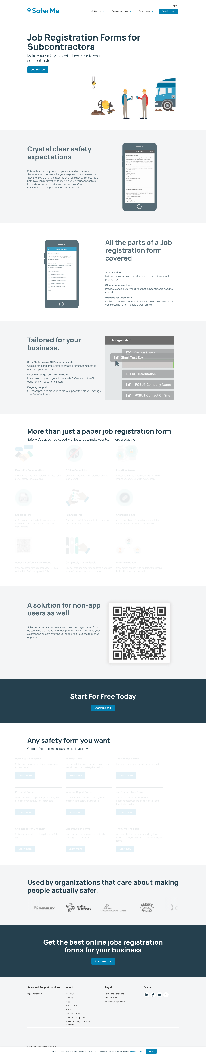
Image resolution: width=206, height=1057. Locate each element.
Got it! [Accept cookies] (151, 1051)
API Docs (70, 1009)
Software (98, 11)
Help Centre (71, 1005)
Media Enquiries (73, 1013)
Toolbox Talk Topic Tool (76, 1017)
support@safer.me (35, 993)
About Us (70, 993)
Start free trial (103, 707)
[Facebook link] (153, 994)
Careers (69, 997)
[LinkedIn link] (146, 994)
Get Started (168, 11)
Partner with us (121, 11)
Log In (174, 5)
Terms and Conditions (114, 993)
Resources (146, 11)
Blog (68, 1001)
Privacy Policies (136, 1051)
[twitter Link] (159, 994)
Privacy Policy (111, 997)
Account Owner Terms (115, 1001)
